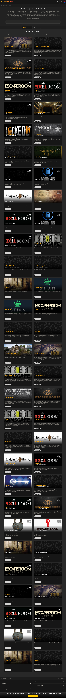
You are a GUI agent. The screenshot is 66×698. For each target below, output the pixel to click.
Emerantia (37, 156)
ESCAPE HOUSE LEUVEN (13, 69)
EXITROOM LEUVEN (41, 91)
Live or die (7, 529)
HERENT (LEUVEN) (38, 289)
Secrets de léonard (10, 200)
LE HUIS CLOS (11, 486)
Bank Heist (8, 90)
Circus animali (38, 178)
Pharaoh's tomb (39, 419)
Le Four (7, 287)
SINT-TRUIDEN (7, 47)
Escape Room (9, 331)
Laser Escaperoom (40, 375)
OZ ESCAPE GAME (42, 47)
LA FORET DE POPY (11, 157)
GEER (6, 289)
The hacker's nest (10, 178)
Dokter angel (38, 529)
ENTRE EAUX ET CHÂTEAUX (43, 640)
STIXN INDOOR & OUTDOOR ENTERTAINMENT (50, 289)
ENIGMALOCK (40, 113)
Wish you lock (38, 638)
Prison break (8, 507)
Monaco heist (9, 244)
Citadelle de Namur (10, 353)
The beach (8, 638)
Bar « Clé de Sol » (39, 68)
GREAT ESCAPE (41, 135)
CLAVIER (36, 640)
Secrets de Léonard (40, 200)
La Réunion (8, 660)
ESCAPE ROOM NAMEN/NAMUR (14, 267)
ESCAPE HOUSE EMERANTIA (43, 157)
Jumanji (37, 90)
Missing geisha (9, 573)
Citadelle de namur (40, 441)
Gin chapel (38, 244)
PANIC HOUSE (38, 551)
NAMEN (6, 113)
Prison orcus (38, 617)
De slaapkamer (39, 595)
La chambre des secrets (11, 156)
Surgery (37, 309)
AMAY (6, 157)
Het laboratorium (39, 353)
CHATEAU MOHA (12, 333)
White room (8, 309)
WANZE (6, 333)
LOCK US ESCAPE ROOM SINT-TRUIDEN (48, 179)
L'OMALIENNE (10, 289)
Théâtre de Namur (40, 112)
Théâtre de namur (10, 463)
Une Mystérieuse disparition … (43, 46)
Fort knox (7, 617)
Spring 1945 (38, 463)
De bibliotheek (9, 46)
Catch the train (39, 287)
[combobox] (61, 2)
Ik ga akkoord (33, 696)
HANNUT (36, 47)
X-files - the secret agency (42, 507)
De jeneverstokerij (10, 134)
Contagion (8, 551)
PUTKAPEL (36, 267)
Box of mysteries (9, 222)
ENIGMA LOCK (11, 201)
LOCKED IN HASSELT (12, 135)
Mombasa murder (10, 375)
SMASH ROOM (38, 573)
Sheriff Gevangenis (40, 266)
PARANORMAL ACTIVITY (41, 485)
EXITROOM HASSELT (12, 245)
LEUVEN (36, 91)
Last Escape (38, 331)
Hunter (36, 222)
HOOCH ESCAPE (14, 47)
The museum (38, 134)
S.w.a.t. (36, 397)
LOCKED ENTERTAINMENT (43, 267)
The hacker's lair (9, 112)
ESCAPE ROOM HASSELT (43, 530)
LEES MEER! (37, 55)
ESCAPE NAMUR (11, 113)
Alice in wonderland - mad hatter (14, 68)
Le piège (7, 485)
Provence (7, 419)
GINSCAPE (40, 245)
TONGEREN (7, 530)
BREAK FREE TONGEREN (14, 530)
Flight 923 (37, 660)
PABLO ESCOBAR (9, 266)
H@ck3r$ (7, 595)
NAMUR (36, 113)
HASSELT (6, 135)
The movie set (9, 397)
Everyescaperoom (4, 5)
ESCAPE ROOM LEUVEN (13, 91)
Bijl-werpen (8, 441)
